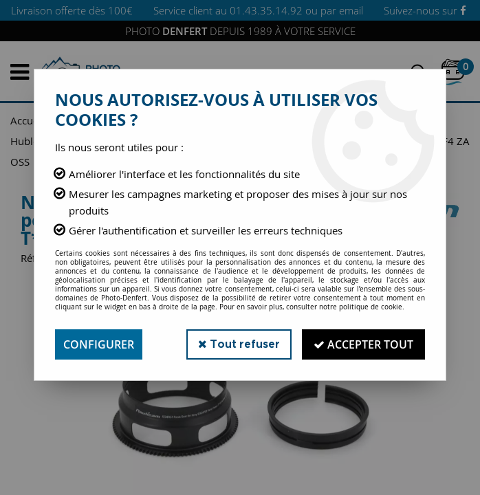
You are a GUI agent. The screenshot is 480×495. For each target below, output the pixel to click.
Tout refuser (239, 344)
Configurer (98, 344)
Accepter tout (363, 344)
